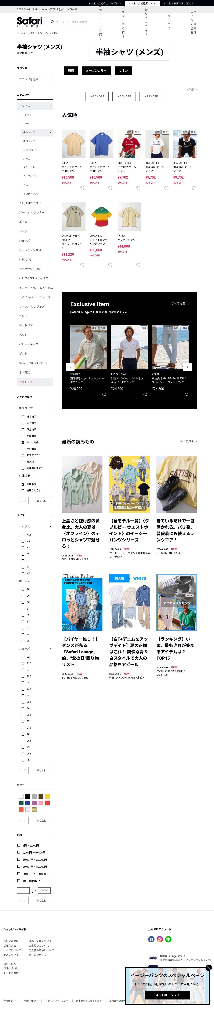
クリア (22, 501)
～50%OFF (124, 96)
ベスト (26, 185)
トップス (30, 33)
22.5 (29, 663)
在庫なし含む (34, 490)
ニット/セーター (32, 150)
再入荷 (30, 461)
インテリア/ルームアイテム (36, 287)
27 (28, 721)
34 (28, 628)
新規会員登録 (11, 941)
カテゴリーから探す (100, 22)
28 (28, 589)
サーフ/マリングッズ (32, 306)
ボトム (23, 221)
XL (28, 567)
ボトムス (24, 581)
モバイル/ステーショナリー (36, 297)
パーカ (26, 158)
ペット (23, 334)
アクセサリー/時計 (30, 269)
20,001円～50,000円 (35, 866)
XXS (29, 534)
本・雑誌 (24, 372)
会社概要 (9, 1000)
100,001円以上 (31, 880)
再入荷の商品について (41, 950)
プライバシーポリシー (56, 1000)
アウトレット (27, 382)
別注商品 (31, 436)
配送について (11, 955)
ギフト (23, 353)
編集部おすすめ (35, 468)
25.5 (29, 702)
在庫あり (31, 484)
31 (28, 608)
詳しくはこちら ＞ (167, 995)
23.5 (29, 676)
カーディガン (30, 176)
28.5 (29, 740)
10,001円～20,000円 (35, 859)
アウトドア (26, 325)
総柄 (71, 70)
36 (28, 641)
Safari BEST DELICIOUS (33, 363)
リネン (123, 70)
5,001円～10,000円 (34, 852)
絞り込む (41, 501)
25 (28, 695)
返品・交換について (40, 941)
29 (28, 596)
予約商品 (31, 448)
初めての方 (9, 963)
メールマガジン (38, 955)
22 (28, 656)
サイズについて (12, 950)
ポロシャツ (29, 141)
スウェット (29, 167)
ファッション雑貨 (30, 250)
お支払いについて (39, 945)
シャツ (26, 123)
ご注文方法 (9, 945)
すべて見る (178, 303)
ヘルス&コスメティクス (33, 278)
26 (28, 708)
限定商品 (31, 429)
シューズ (24, 240)
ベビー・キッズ (28, 344)
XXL (29, 573)
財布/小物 (25, 259)
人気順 (190, 89)
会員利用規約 (30, 1000)
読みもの (169, 22)
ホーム (20, 33)
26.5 (29, 715)
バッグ (23, 231)
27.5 (29, 728)
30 (28, 602)
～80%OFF (151, 96)
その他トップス (31, 194)
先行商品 (31, 423)
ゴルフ (23, 316)
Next (187, 367)
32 (28, 615)
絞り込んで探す (146, 22)
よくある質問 (11, 973)
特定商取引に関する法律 (89, 1000)
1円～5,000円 (31, 845)
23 (28, 669)
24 (28, 682)
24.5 (29, 689)
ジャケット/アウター (32, 212)
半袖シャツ (29, 132)
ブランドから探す (123, 22)
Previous (70, 367)
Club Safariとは (12, 968)
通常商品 (31, 416)
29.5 (29, 753)
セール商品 (33, 442)
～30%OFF (97, 96)
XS (28, 541)
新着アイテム (34, 455)
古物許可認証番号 (118, 1000)
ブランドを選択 (28, 79)
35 (28, 634)
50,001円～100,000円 (35, 873)
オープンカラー (96, 70)
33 (28, 621)
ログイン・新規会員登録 (193, 22)
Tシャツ (27, 114)
